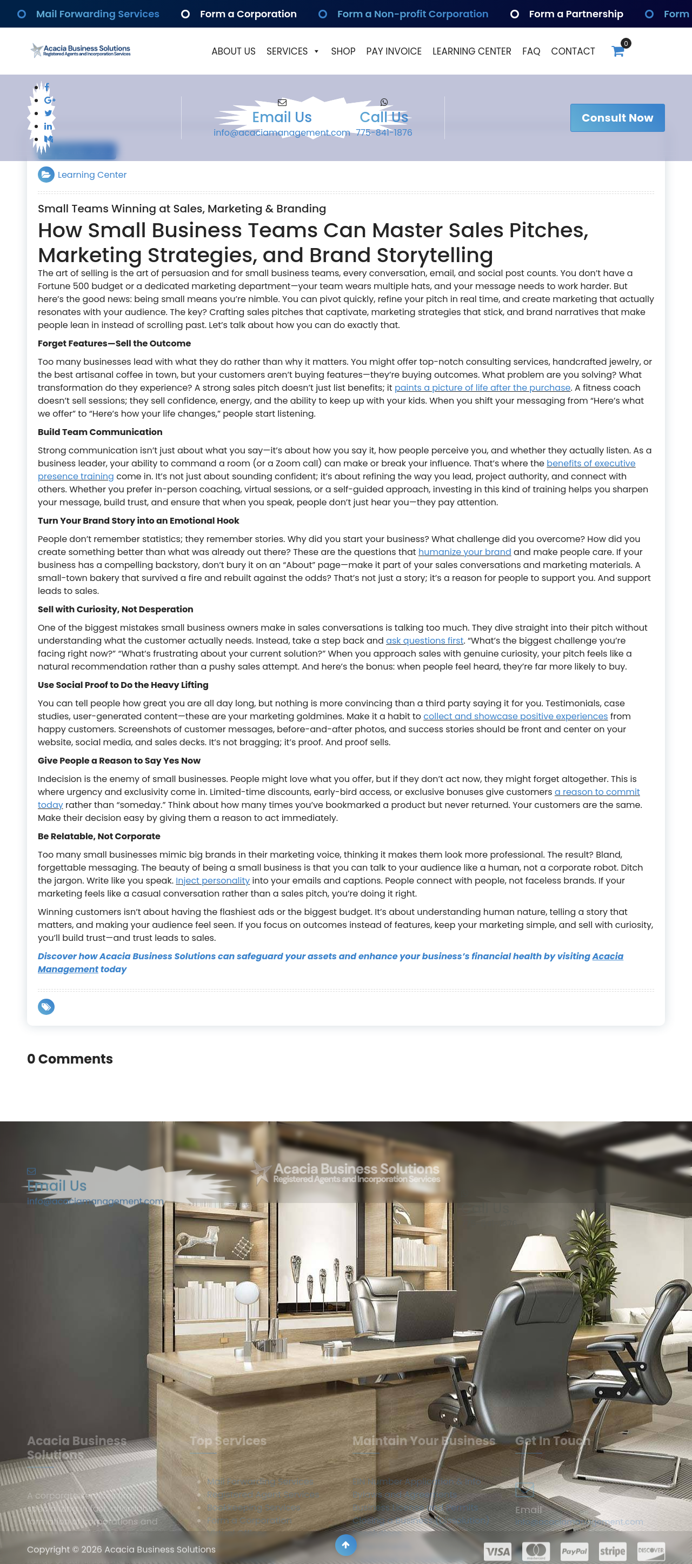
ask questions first (424, 640)
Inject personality (213, 880)
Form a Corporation (246, 14)
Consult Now (618, 117)
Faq (531, 51)
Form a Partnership (575, 14)
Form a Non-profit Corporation (415, 14)
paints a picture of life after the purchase (483, 388)
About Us (233, 51)
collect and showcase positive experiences (515, 716)
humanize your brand (464, 552)
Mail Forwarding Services (100, 14)
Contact (573, 51)
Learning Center (471, 51)
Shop (343, 51)
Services (294, 51)
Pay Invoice (394, 51)
